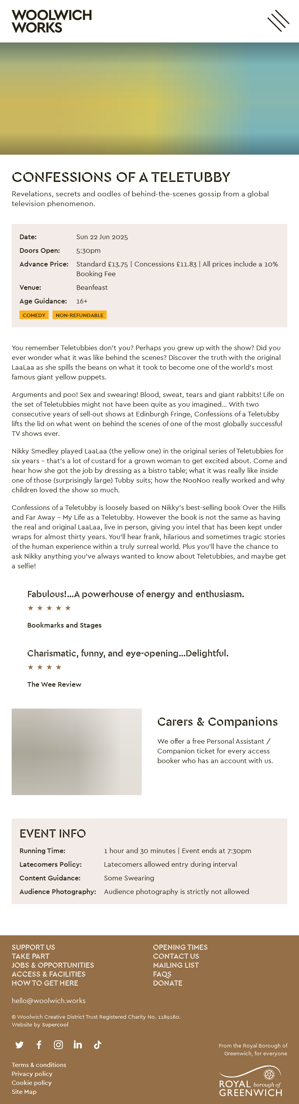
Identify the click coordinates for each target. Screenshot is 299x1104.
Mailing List (176, 965)
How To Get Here (45, 983)
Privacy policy (32, 1074)
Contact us (176, 956)
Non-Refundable (80, 315)
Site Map (24, 1092)
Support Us (33, 947)
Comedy (34, 315)
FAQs (162, 974)
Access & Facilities (49, 974)
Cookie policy (32, 1083)
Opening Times (180, 947)
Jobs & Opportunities (53, 965)
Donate (168, 983)
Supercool (55, 1024)
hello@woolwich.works (49, 1000)
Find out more (186, 782)
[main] (149, 488)
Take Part (30, 956)
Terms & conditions (39, 1065)
